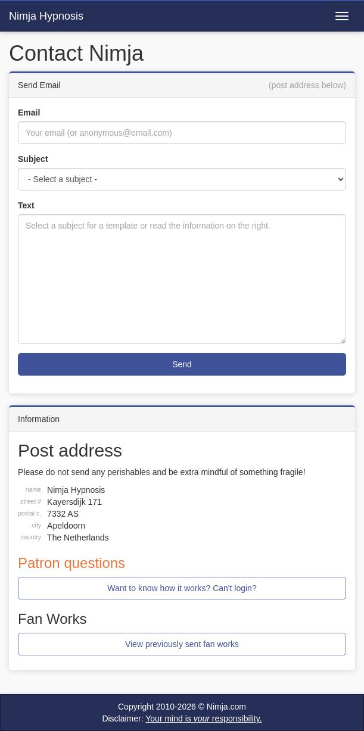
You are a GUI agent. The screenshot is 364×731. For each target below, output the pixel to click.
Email (29, 112)
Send (182, 364)
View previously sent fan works (182, 644)
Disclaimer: (182, 718)
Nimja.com (226, 706)
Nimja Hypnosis (46, 16)
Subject (33, 159)
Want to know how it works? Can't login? (181, 588)
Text (26, 205)
